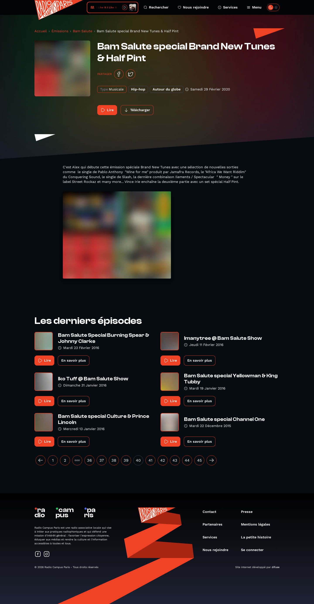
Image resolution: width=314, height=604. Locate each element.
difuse (276, 567)
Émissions (59, 31)
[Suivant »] (211, 460)
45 (199, 460)
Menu (254, 7)
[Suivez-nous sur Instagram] (46, 554)
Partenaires (215, 524)
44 (187, 460)
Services (228, 7)
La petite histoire (258, 537)
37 (101, 460)
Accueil (40, 31)
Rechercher (156, 7)
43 (174, 460)
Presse (249, 512)
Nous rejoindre (193, 7)
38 (113, 460)
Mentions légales (258, 524)
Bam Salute (82, 31)
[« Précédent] (40, 460)
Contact (212, 512)
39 (126, 460)
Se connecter (254, 550)
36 (89, 460)
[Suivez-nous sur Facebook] (37, 554)
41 (150, 460)
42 (162, 460)
